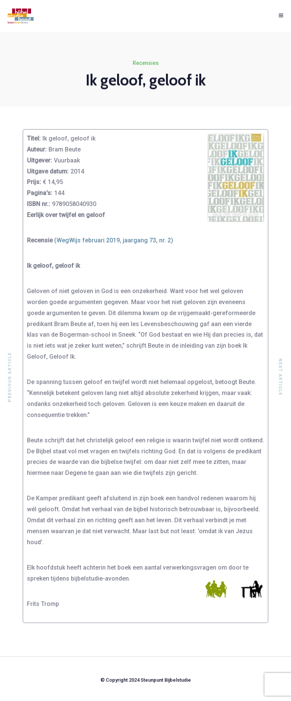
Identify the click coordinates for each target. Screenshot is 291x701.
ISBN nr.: (38, 204)
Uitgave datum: (48, 171)
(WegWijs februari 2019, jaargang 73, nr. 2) (113, 240)
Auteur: (37, 149)
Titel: (34, 138)
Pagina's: (39, 193)
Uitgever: (39, 160)
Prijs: (34, 182)
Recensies (146, 63)
